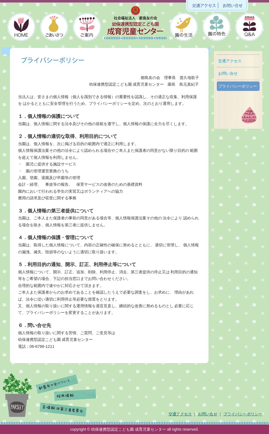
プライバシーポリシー (237, 86)
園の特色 (216, 28)
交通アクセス (203, 5)
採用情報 (75, 395)
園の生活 (184, 28)
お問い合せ (232, 5)
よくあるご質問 (249, 28)
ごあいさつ (53, 28)
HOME (21, 28)
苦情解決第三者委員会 (63, 408)
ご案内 (86, 28)
